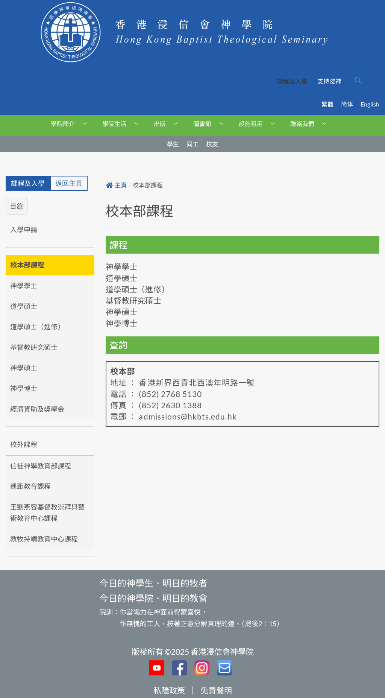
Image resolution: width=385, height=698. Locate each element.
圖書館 (211, 123)
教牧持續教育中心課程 (44, 539)
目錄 (16, 206)
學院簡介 (71, 123)
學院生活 (123, 123)
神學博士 (23, 388)
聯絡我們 (311, 123)
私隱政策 (169, 690)
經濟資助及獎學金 (37, 409)
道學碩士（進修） (37, 326)
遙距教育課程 (30, 486)
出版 (168, 123)
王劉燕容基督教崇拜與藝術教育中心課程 (47, 513)
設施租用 (259, 123)
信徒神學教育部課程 (40, 466)
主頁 (116, 185)
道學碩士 (23, 306)
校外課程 (23, 444)
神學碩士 (23, 367)
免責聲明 (216, 690)
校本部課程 (27, 265)
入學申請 (23, 229)
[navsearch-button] (358, 81)
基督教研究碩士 (34, 347)
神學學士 (23, 285)
